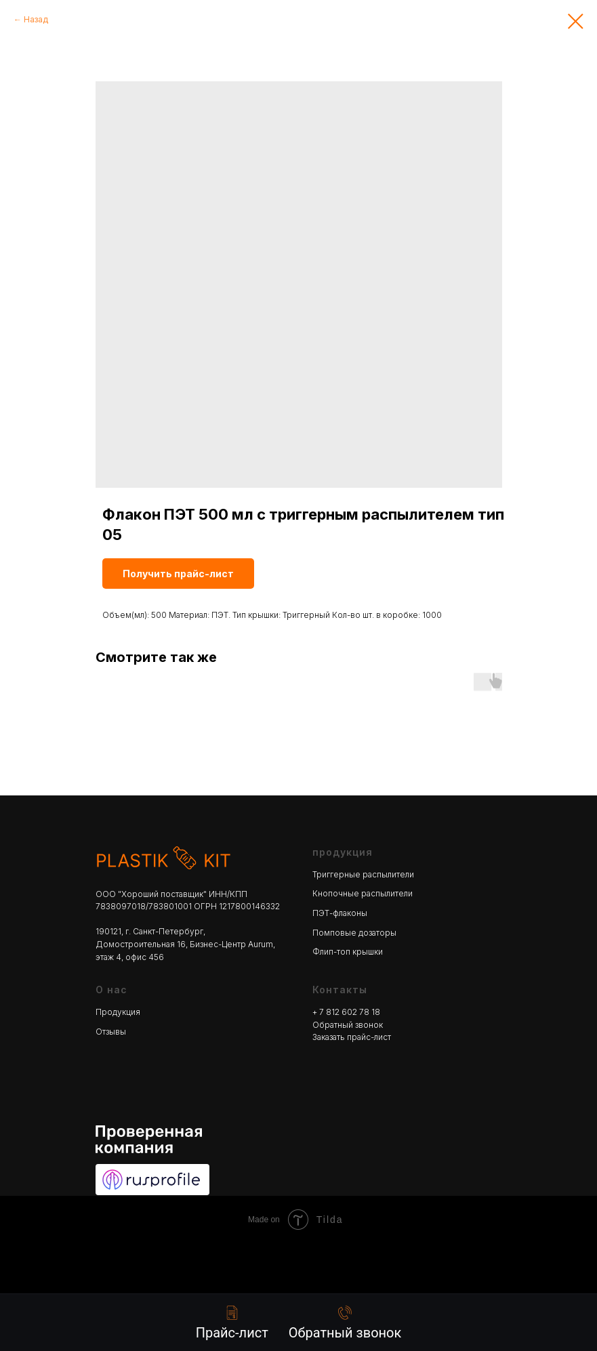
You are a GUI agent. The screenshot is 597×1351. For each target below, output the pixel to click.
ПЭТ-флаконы (339, 913)
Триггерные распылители (363, 874)
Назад (36, 19)
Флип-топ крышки (347, 952)
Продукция (118, 1012)
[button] (345, 1323)
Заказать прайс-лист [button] (351, 1037)
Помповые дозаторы (354, 933)
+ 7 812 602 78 (341, 1012)
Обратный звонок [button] (347, 1025)
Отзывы (111, 1031)
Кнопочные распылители (362, 893)
